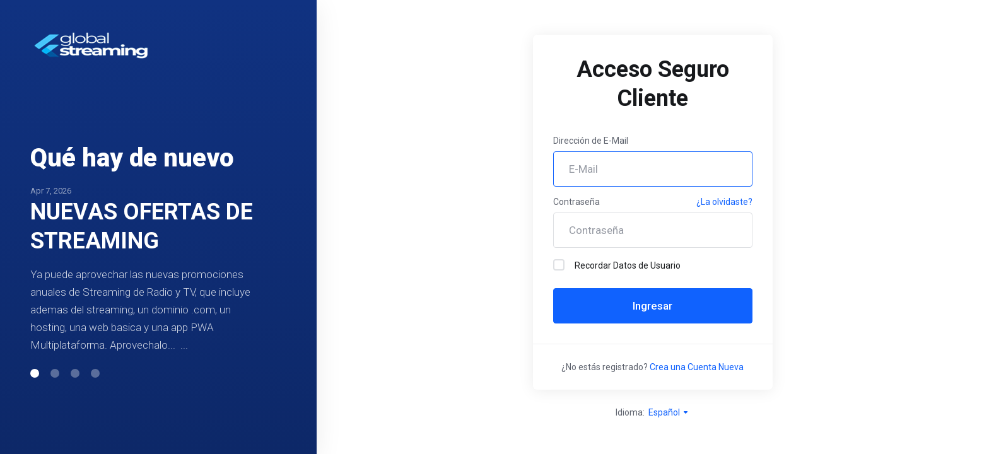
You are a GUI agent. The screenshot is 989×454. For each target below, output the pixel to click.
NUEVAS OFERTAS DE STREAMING (141, 226)
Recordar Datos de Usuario (617, 265)
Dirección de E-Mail (590, 141)
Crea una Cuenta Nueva (697, 367)
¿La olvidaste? (724, 202)
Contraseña (576, 202)
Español (668, 412)
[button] (34, 373)
